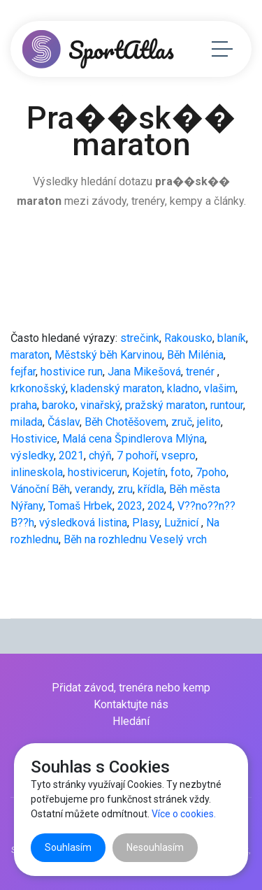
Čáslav (64, 422)
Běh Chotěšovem (125, 422)
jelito (209, 422)
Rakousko (188, 338)
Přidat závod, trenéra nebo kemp (131, 687)
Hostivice (33, 438)
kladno (183, 388)
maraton (30, 354)
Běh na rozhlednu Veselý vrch (135, 539)
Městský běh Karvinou (108, 354)
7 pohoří (137, 455)
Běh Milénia (195, 354)
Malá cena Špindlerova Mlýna (133, 438)
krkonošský (38, 388)
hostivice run (72, 371)
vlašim (219, 388)
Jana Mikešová (144, 371)
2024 (160, 505)
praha (23, 405)
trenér (201, 371)
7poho (211, 472)
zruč (181, 422)
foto (180, 472)
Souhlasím (68, 847)
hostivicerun (97, 472)
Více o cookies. (184, 813)
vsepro (178, 455)
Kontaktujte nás (131, 704)
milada (26, 422)
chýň (100, 455)
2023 (130, 505)
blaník (231, 338)
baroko (58, 405)
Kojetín (149, 472)
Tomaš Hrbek (80, 505)
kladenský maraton (116, 388)
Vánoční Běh (40, 489)
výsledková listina (83, 522)
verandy (93, 489)
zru (125, 489)
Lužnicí (182, 522)
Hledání (131, 721)
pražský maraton (165, 405)
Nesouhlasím (155, 847)
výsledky (32, 455)
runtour (226, 405)
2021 (71, 455)
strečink (139, 338)
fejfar (23, 371)
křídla (151, 489)
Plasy (145, 522)
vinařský (100, 405)
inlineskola (36, 472)
